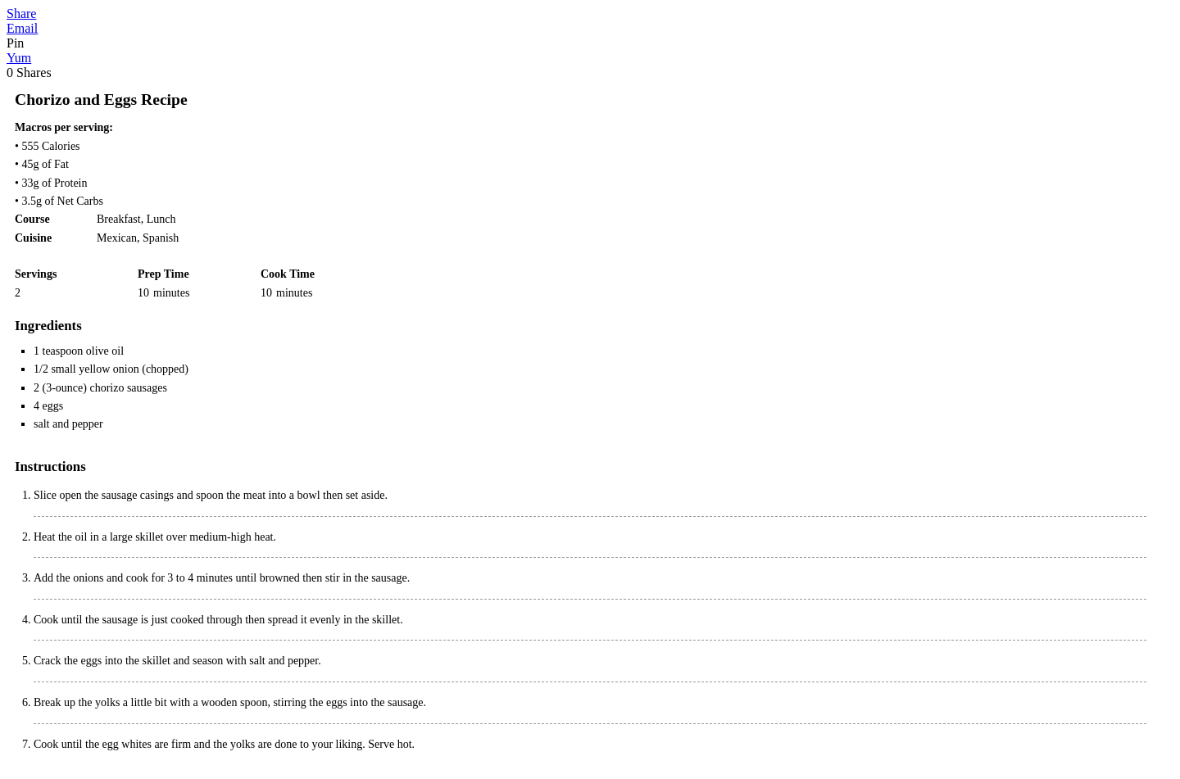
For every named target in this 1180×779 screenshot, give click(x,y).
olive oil (105, 351)
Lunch (161, 219)
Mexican (117, 238)
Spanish (161, 238)
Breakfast (119, 219)
